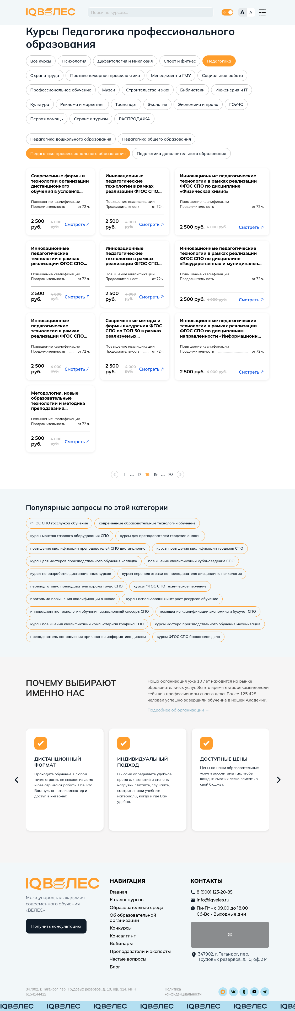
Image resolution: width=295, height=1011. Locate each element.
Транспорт (126, 104)
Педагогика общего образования (156, 139)
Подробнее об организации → (179, 708)
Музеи (108, 89)
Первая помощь (46, 118)
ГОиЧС (236, 104)
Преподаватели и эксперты (140, 950)
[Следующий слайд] (278, 778)
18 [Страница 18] (147, 474)
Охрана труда (44, 75)
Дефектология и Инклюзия (125, 61)
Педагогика (219, 61)
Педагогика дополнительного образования (181, 153)
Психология (74, 61)
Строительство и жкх (147, 89)
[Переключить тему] (227, 12)
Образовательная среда (136, 906)
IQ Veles (51, 12)
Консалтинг (123, 934)
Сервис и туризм (91, 118)
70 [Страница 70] (171, 474)
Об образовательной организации (133, 917)
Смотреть (77, 224)
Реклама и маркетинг (82, 104)
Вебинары (121, 942)
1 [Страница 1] (124, 474)
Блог (115, 965)
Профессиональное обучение (60, 89)
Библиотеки (192, 89)
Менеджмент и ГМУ (171, 75)
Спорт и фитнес (180, 61)
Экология (157, 104)
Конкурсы (121, 927)
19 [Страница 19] (156, 474)
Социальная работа (222, 75)
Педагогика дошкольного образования (70, 139)
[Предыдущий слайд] (16, 778)
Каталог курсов (127, 898)
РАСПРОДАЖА (134, 118)
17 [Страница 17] (139, 474)
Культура (39, 104)
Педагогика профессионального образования (78, 153)
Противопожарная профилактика (105, 75)
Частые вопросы (128, 958)
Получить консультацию (56, 925)
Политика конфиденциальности (183, 990)
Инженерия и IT (232, 89)
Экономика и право (198, 104)
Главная (118, 891)
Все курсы (40, 61)
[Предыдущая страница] (114, 474)
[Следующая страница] (181, 474)
